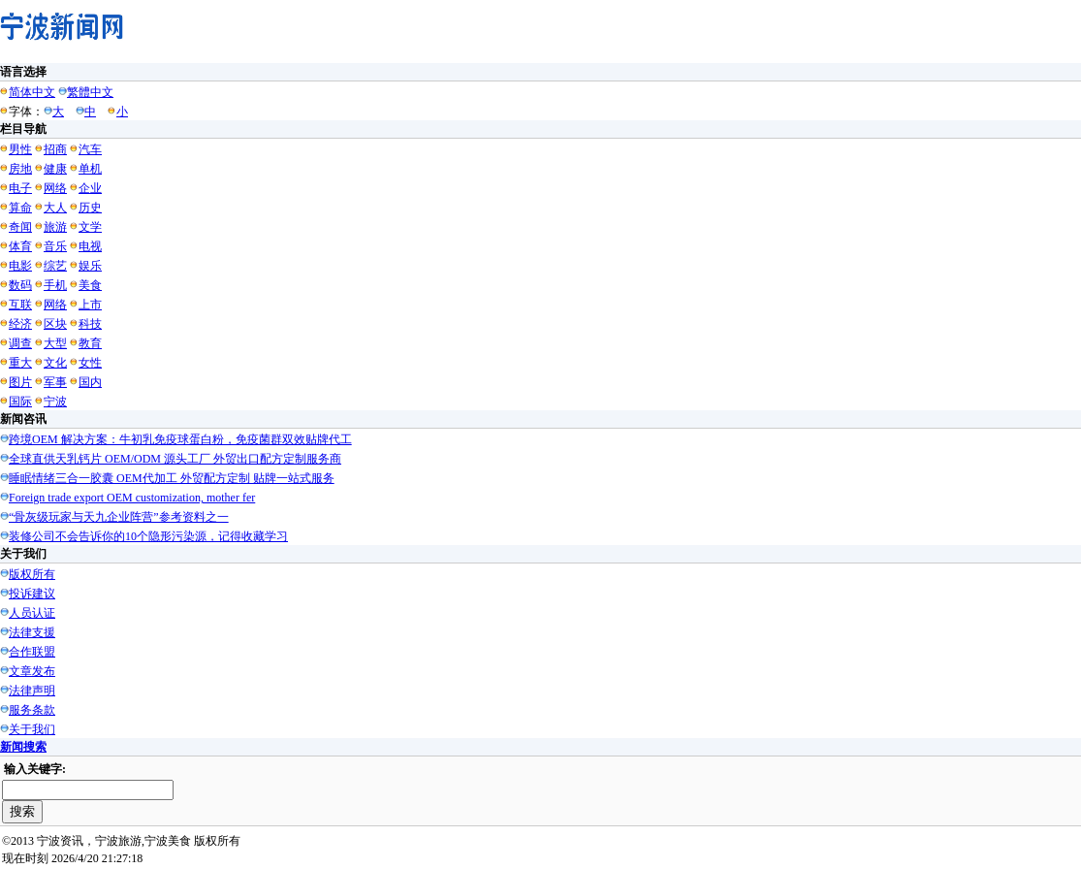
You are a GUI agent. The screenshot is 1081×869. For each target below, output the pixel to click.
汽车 (90, 149)
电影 (20, 266)
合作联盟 (32, 652)
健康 (55, 169)
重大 (20, 363)
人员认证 (32, 613)
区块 (55, 324)
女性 (90, 363)
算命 (20, 207)
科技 (90, 324)
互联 (20, 304)
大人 (55, 207)
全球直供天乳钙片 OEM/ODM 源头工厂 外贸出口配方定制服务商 (175, 459)
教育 (90, 343)
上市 (90, 304)
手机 (55, 285)
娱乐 (90, 266)
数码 (20, 285)
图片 (20, 382)
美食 (90, 285)
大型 (55, 343)
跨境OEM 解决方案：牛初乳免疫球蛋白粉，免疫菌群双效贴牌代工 (180, 439)
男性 (20, 149)
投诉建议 (32, 593)
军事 (55, 382)
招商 (55, 149)
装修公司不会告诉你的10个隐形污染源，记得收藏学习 (148, 536)
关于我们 (32, 729)
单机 (90, 169)
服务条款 (32, 710)
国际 (20, 401)
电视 (90, 246)
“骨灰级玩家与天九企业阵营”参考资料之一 (119, 517)
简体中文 (32, 92)
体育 (20, 246)
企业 (90, 188)
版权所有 (32, 574)
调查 (20, 343)
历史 (90, 207)
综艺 (55, 266)
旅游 (55, 227)
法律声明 (32, 690)
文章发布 (32, 671)
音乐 (55, 246)
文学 (90, 227)
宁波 (55, 401)
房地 (20, 169)
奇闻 (20, 227)
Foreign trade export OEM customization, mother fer (132, 497)
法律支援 (32, 632)
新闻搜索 (23, 747)
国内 (90, 382)
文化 (55, 363)
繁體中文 (90, 92)
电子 (20, 188)
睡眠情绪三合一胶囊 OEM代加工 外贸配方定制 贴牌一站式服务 (171, 478)
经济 (20, 324)
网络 (55, 188)
